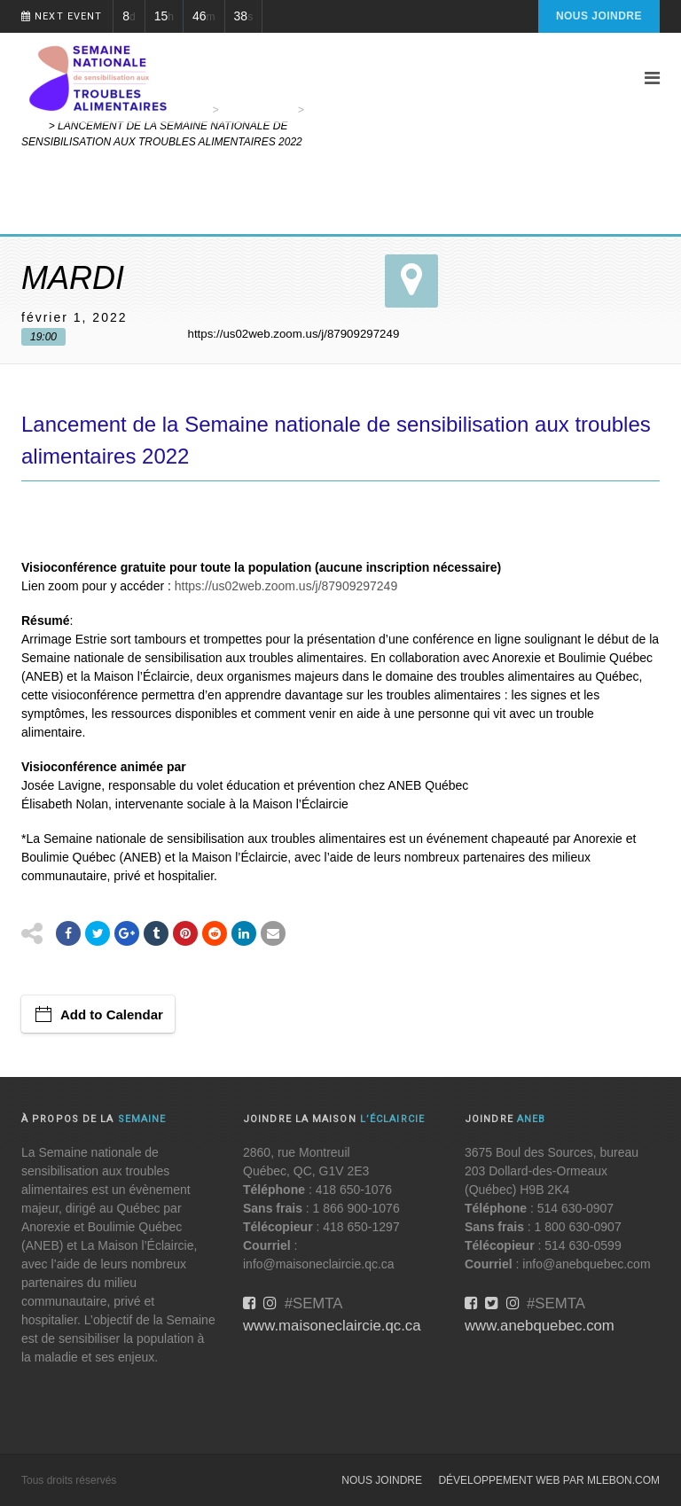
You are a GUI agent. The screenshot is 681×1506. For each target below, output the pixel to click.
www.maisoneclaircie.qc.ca (332, 1325)
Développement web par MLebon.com (549, 1480)
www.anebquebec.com (539, 1325)
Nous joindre (599, 16)
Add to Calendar (111, 1014)
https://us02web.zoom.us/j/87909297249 (286, 586)
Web (33, 126)
